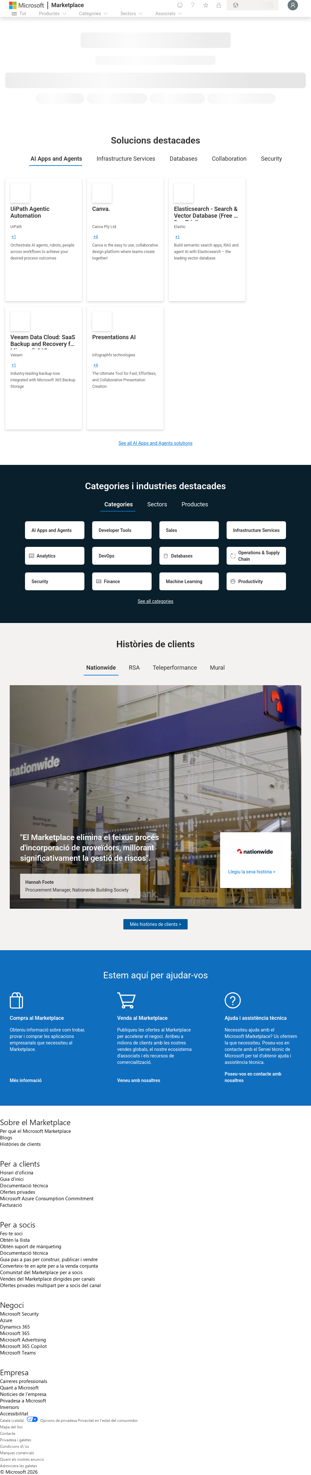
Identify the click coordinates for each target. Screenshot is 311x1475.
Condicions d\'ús (14, 1446)
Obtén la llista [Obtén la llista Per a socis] (15, 1240)
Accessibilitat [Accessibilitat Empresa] (14, 1413)
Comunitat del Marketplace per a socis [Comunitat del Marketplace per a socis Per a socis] (41, 1272)
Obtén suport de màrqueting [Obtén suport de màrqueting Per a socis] (30, 1246)
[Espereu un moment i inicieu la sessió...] (293, 5)
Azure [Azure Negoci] (6, 1320)
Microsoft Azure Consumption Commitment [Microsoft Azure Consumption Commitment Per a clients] (46, 1198)
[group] (14, 236)
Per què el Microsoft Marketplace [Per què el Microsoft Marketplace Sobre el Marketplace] (35, 1131)
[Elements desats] (206, 5)
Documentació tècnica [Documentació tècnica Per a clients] (24, 1185)
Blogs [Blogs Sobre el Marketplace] (6, 1137)
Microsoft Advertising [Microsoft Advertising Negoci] (23, 1339)
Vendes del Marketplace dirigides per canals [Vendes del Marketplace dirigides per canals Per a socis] (47, 1278)
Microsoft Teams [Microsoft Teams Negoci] (18, 1352)
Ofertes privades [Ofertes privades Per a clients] (17, 1192)
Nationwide (101, 667)
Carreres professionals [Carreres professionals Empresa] (23, 1381)
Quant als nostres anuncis (22, 1459)
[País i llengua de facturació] (253, 5)
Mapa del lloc (11, 1426)
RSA (134, 667)
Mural (217, 667)
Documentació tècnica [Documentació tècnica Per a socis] (24, 1253)
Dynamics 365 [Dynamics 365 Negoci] (15, 1326)
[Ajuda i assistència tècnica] (193, 5)
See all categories (155, 601)
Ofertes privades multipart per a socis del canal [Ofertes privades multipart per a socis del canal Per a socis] (50, 1285)
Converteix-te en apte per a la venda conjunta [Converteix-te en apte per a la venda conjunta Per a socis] (49, 1265)
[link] (43, 239)
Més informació (26, 1080)
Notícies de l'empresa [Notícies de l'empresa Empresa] (23, 1394)
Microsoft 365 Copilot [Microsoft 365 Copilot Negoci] (23, 1346)
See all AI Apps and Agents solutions (155, 443)
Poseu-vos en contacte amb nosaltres (253, 1077)
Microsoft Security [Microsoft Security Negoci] (19, 1313)
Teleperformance (175, 667)
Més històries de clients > (155, 924)
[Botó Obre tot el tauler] (19, 13)
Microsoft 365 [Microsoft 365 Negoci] (15, 1333)
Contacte (7, 1433)
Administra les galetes (18, 1465)
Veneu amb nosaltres (138, 1080)
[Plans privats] (219, 5)
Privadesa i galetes (15, 1439)
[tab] (56, 159)
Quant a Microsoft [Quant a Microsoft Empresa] (19, 1387)
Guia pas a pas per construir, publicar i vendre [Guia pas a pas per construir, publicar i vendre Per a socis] (49, 1259)
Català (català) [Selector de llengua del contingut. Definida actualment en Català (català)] (12, 1420)
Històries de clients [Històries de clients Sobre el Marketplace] (20, 1144)
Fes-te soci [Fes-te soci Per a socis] (11, 1233)
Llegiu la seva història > (251, 871)
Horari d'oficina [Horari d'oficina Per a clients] (16, 1172)
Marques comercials (17, 1452)
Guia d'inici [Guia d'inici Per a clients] (12, 1179)
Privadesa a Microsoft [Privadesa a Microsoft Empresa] (23, 1400)
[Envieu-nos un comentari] (180, 5)
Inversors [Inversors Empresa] (9, 1407)
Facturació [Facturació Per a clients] (11, 1205)
